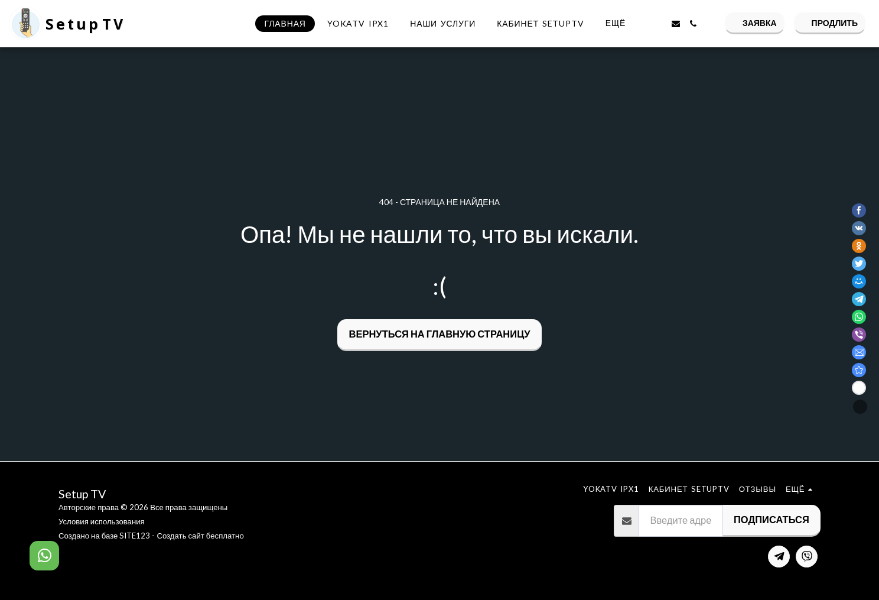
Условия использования (101, 521)
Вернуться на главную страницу (439, 334)
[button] (658, 24)
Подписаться (771, 520)
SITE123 (134, 535)
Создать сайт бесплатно (200, 535)
